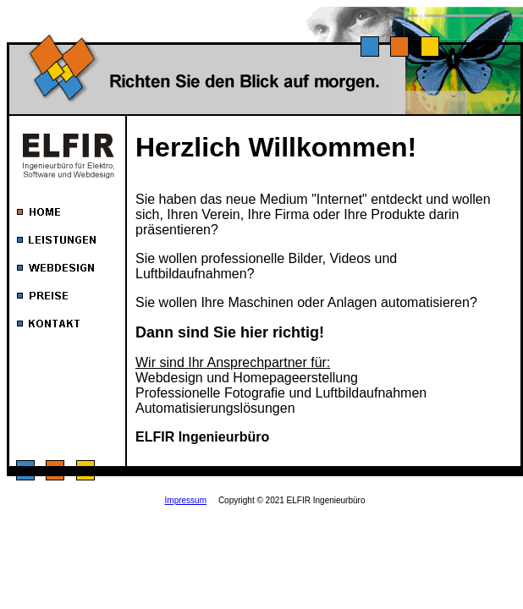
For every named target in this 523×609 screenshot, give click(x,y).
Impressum (185, 500)
